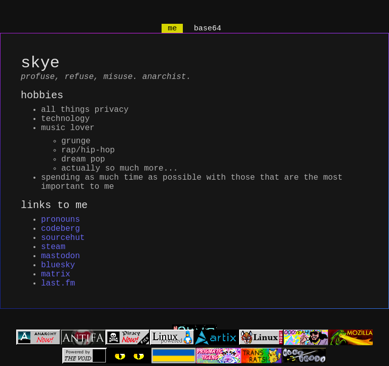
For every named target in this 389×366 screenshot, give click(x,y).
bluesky (58, 282)
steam (53, 259)
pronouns (60, 226)
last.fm (58, 304)
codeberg (60, 237)
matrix (55, 293)
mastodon (60, 270)
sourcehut (63, 248)
